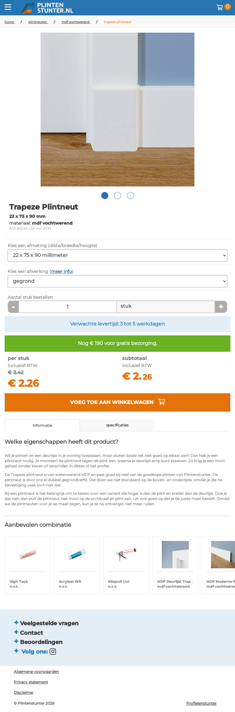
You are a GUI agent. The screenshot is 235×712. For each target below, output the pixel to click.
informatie (42, 425)
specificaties (117, 425)
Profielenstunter (201, 703)
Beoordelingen (41, 642)
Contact (31, 633)
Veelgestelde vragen (49, 623)
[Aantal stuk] (67, 307)
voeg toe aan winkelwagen (117, 402)
